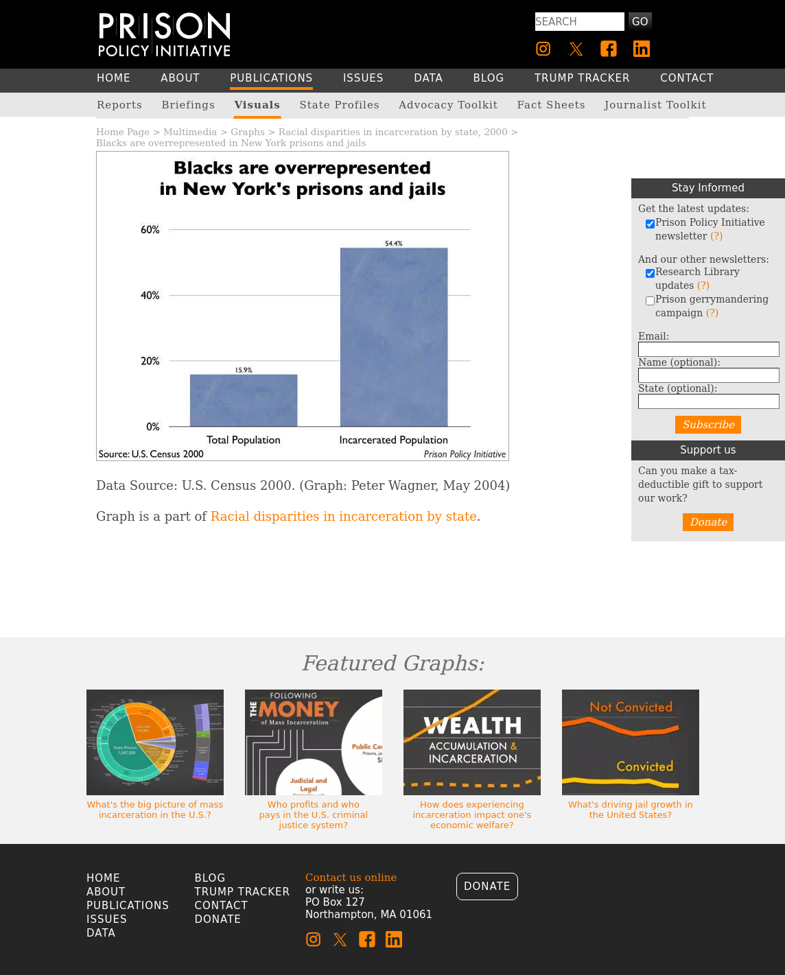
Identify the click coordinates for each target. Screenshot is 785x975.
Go (640, 22)
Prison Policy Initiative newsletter (705, 229)
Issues (106, 919)
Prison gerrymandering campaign (707, 306)
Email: (654, 336)
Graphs (248, 131)
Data (101, 933)
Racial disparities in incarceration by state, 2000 (393, 131)
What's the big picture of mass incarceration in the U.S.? (155, 809)
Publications (127, 906)
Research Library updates (692, 278)
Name (679, 362)
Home (103, 878)
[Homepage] (164, 34)
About (106, 892)
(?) (716, 236)
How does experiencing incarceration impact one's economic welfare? (471, 814)
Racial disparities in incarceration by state (344, 516)
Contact (221, 906)
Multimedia (190, 131)
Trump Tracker (243, 892)
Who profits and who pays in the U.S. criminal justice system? (313, 814)
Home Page (123, 131)
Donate (708, 522)
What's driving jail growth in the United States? (630, 809)
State (677, 388)
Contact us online (351, 877)
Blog (210, 878)
